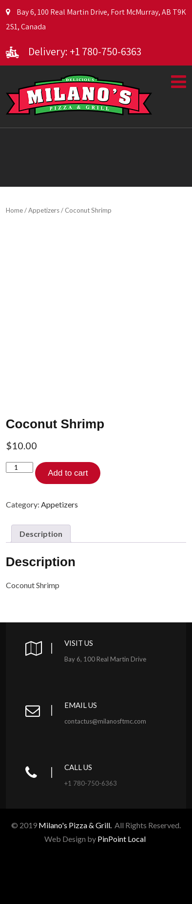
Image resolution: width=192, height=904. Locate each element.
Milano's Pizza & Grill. (75, 825)
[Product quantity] (19, 467)
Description (40, 533)
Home (14, 210)
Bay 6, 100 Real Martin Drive (105, 659)
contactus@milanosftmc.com (105, 721)
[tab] (41, 534)
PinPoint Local (122, 838)
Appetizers (43, 210)
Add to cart (68, 473)
